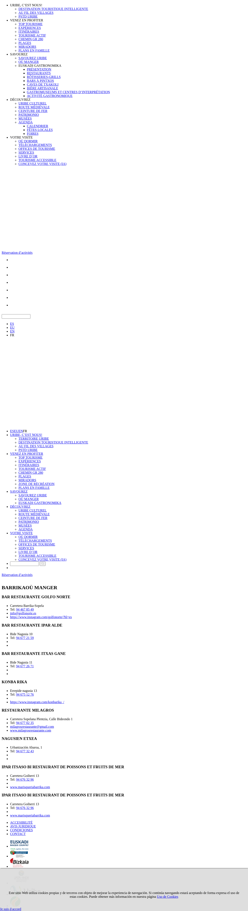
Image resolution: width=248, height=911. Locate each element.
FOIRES (32, 133)
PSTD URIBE (28, 16)
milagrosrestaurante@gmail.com (32, 726)
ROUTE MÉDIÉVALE (34, 107)
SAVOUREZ (19, 54)
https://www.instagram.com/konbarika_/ (37, 702)
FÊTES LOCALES (40, 130)
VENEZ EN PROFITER (26, 20)
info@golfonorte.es (23, 613)
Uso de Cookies (167, 896)
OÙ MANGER (28, 62)
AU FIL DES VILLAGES (36, 12)
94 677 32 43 (25, 751)
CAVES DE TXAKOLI (43, 84)
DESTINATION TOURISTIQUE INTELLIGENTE (53, 9)
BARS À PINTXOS (40, 80)
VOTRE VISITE (21, 137)
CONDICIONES (21, 830)
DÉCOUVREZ (20, 99)
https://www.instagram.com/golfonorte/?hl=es (41, 617)
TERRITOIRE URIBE (33, 438)
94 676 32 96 (25, 779)
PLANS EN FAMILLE (34, 50)
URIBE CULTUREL (32, 103)
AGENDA (25, 122)
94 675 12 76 (25, 694)
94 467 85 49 (25, 609)
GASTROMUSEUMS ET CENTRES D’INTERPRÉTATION (68, 92)
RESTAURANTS (39, 73)
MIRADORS (27, 46)
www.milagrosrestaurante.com (30, 730)
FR (12, 335)
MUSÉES (25, 118)
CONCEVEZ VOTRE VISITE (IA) (42, 164)
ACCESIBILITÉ (21, 822)
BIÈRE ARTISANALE (42, 88)
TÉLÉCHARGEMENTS (35, 145)
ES (12, 324)
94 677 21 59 (25, 638)
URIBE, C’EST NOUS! (26, 5)
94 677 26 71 (25, 666)
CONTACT (18, 834)
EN (12, 331)
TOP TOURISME (30, 24)
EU (12, 327)
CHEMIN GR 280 (30, 39)
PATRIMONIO (28, 114)
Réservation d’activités (17, 252)
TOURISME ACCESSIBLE (37, 160)
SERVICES (26, 152)
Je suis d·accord (10, 909)
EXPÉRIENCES (29, 28)
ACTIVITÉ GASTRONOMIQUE (49, 96)
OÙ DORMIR (28, 141)
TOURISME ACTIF (32, 35)
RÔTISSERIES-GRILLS (44, 77)
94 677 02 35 (25, 723)
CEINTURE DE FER (32, 111)
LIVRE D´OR (27, 156)
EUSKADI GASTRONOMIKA (39, 65)
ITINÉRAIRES (28, 31)
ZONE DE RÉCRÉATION (36, 484)
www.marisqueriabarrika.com (30, 787)
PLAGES (24, 43)
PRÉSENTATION (39, 69)
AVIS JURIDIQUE (23, 826)
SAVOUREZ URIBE (32, 58)
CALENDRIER (37, 126)
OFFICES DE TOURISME (36, 149)
